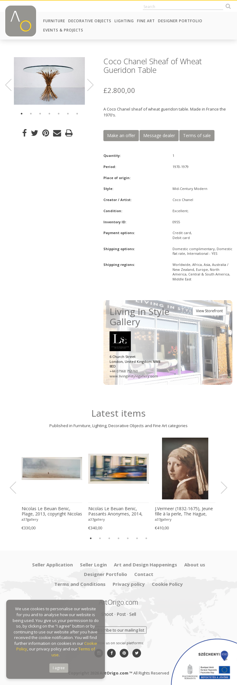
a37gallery (30, 519)
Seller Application (52, 564)
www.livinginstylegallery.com (134, 376)
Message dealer (159, 135)
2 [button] (31, 114)
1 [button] (22, 114)
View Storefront (209, 310)
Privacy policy (129, 584)
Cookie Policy (167, 584)
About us (194, 564)
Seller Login (93, 564)
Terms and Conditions (80, 584)
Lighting (124, 20)
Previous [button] (12, 85)
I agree (59, 667)
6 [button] (68, 114)
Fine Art (146, 20)
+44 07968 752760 (124, 371)
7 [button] (77, 114)
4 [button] (49, 114)
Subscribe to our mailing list (118, 630)
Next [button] (87, 85)
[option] (49, 81)
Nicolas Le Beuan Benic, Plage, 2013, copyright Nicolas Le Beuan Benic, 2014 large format (52, 511)
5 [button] (59, 114)
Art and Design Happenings (145, 564)
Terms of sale (197, 135)
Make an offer (121, 135)
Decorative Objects (89, 20)
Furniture (54, 20)
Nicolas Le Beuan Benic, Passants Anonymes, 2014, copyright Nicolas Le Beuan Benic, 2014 (115, 511)
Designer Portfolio (180, 20)
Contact (143, 574)
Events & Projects (63, 30)
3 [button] (40, 114)
